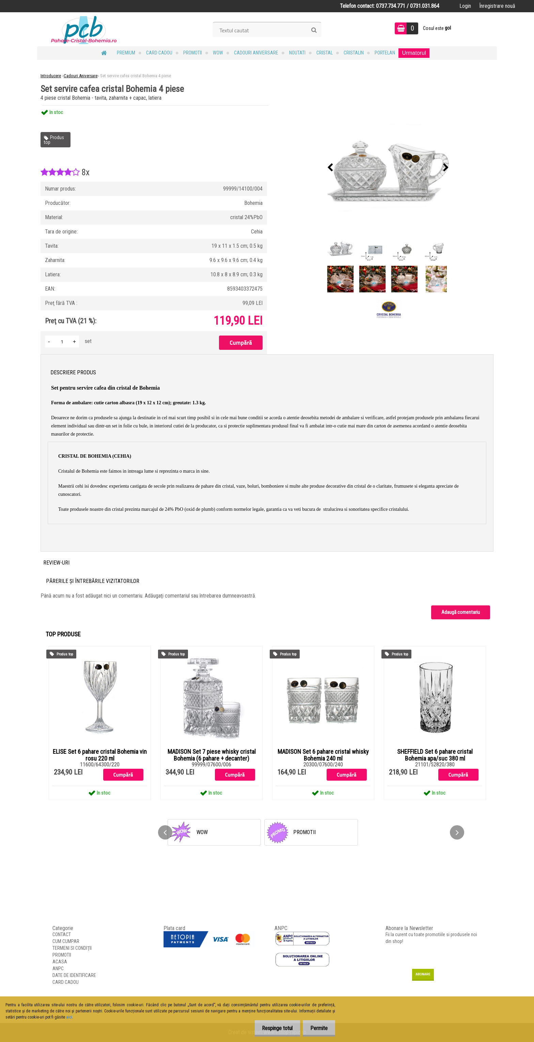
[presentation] (330, 168)
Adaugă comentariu (460, 612)
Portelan (385, 52)
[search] (314, 30)
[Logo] (84, 29)
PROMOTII (192, 52)
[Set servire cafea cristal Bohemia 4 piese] (388, 168)
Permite (318, 1028)
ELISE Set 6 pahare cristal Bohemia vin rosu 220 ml (100, 755)
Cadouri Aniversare (256, 52)
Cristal (324, 52)
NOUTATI (297, 52)
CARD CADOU (159, 52)
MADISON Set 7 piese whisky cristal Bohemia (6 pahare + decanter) (212, 755)
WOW (218, 52)
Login (465, 6)
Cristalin (354, 52)
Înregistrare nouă (497, 6)
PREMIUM (126, 52)
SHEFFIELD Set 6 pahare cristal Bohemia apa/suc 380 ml (435, 755)
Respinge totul (274, 1028)
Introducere (51, 75)
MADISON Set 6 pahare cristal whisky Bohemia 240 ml (323, 755)
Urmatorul (414, 53)
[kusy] (62, 341)
